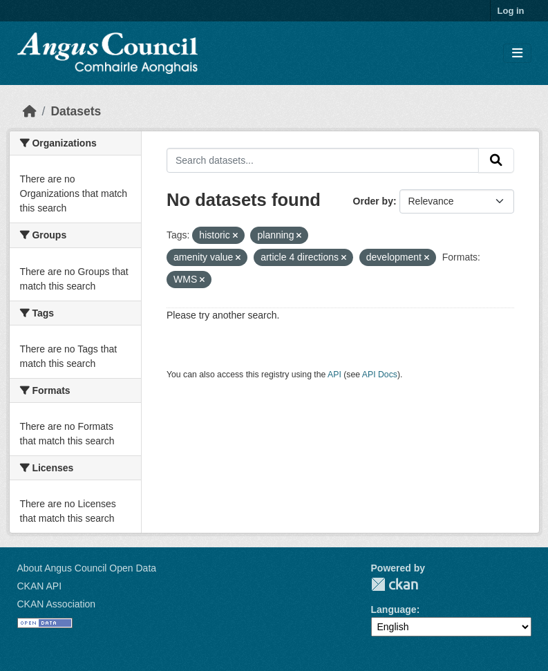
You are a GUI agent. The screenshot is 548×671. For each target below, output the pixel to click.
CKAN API (39, 586)
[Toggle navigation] (517, 54)
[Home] (30, 111)
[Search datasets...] (323, 160)
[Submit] (496, 160)
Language (394, 609)
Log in (511, 11)
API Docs (379, 374)
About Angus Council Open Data (87, 568)
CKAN (394, 584)
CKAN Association (56, 603)
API (334, 374)
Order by (373, 201)
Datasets (75, 111)
